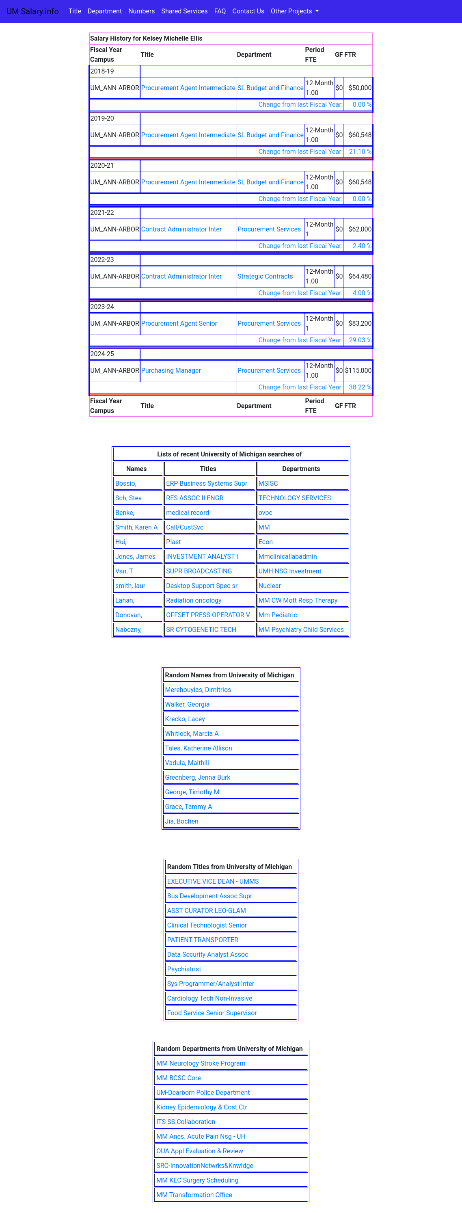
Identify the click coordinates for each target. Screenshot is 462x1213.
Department (105, 11)
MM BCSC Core (178, 1078)
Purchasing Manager (171, 370)
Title (75, 11)
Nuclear (270, 586)
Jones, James (135, 556)
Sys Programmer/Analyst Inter (210, 984)
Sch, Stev (128, 498)
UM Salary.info (32, 11)
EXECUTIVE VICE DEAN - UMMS (213, 881)
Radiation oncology (193, 600)
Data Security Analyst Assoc (207, 954)
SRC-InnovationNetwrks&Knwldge (204, 1166)
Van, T (124, 571)
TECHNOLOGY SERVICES (295, 498)
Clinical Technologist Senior (207, 925)
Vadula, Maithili (187, 763)
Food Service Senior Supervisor (212, 1013)
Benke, (124, 513)
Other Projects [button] (292, 11)
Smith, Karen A (136, 527)
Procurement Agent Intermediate (188, 88)
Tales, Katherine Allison (198, 748)
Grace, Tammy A (188, 807)
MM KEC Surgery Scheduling (197, 1180)
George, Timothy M (192, 792)
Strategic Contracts (265, 276)
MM (264, 527)
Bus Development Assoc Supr (210, 896)
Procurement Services (269, 229)
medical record (187, 513)
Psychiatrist (184, 969)
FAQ (220, 11)
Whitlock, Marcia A (192, 733)
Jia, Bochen (182, 821)
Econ (266, 542)
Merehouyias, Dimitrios (198, 690)
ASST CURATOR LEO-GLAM (206, 911)
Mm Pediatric (278, 615)
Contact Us (249, 11)
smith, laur (130, 586)
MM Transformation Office (194, 1195)
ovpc (265, 513)
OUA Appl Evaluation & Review (199, 1151)
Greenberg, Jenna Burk (198, 777)
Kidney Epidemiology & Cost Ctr (201, 1107)
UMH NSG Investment (290, 571)
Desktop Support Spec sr (201, 586)
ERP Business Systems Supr (206, 483)
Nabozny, (128, 630)
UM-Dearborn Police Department (203, 1092)
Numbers (141, 11)
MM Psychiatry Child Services (301, 630)
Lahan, (124, 600)
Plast (173, 542)
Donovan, (128, 615)
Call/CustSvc (184, 527)
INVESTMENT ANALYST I (202, 556)
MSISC (268, 483)
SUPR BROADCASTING (199, 571)
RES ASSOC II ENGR (194, 498)
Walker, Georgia (187, 704)
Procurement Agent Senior (179, 323)
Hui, (120, 542)
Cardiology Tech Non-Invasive (210, 998)
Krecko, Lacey (185, 719)
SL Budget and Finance (270, 88)
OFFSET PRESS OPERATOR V (208, 615)
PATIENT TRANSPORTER (202, 940)
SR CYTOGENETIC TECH (201, 630)
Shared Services (185, 11)
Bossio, (125, 483)
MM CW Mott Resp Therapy (298, 600)
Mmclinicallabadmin (288, 556)
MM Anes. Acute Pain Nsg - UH (201, 1136)
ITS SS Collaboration (185, 1122)
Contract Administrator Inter (181, 229)
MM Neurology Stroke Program (200, 1063)
